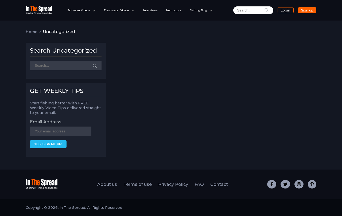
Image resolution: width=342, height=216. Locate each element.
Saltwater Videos (78, 10)
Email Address (45, 121)
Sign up (307, 10)
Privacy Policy (173, 184)
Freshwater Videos (116, 10)
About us (107, 184)
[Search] (66, 65)
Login (285, 10)
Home (31, 31)
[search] (253, 10)
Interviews (150, 10)
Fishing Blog (198, 10)
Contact (219, 184)
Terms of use (137, 184)
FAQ (199, 184)
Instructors (173, 10)
